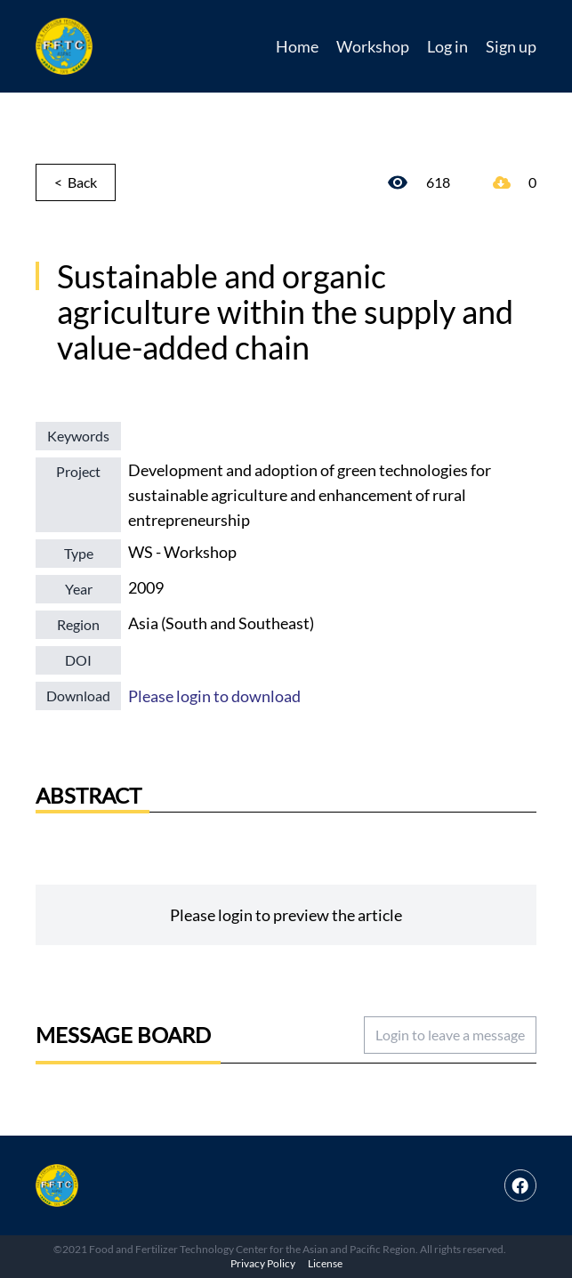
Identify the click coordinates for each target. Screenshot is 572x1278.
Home (297, 46)
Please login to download (214, 696)
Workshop (372, 46)
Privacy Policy (262, 1263)
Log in (447, 46)
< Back (75, 182)
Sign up (511, 46)
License (325, 1263)
